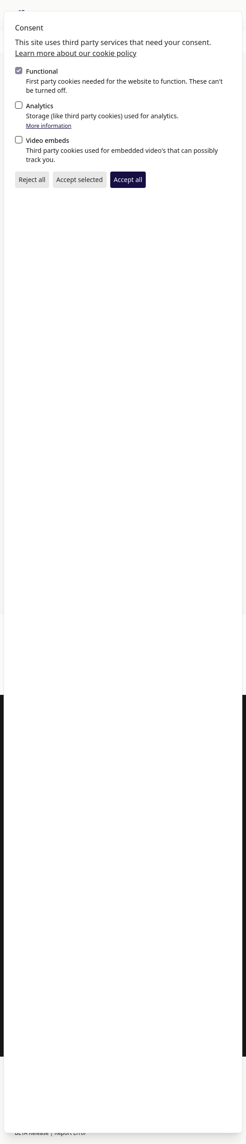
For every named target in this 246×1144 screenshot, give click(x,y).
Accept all (128, 179)
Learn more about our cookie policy (75, 53)
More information (49, 126)
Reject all (32, 179)
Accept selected (79, 179)
